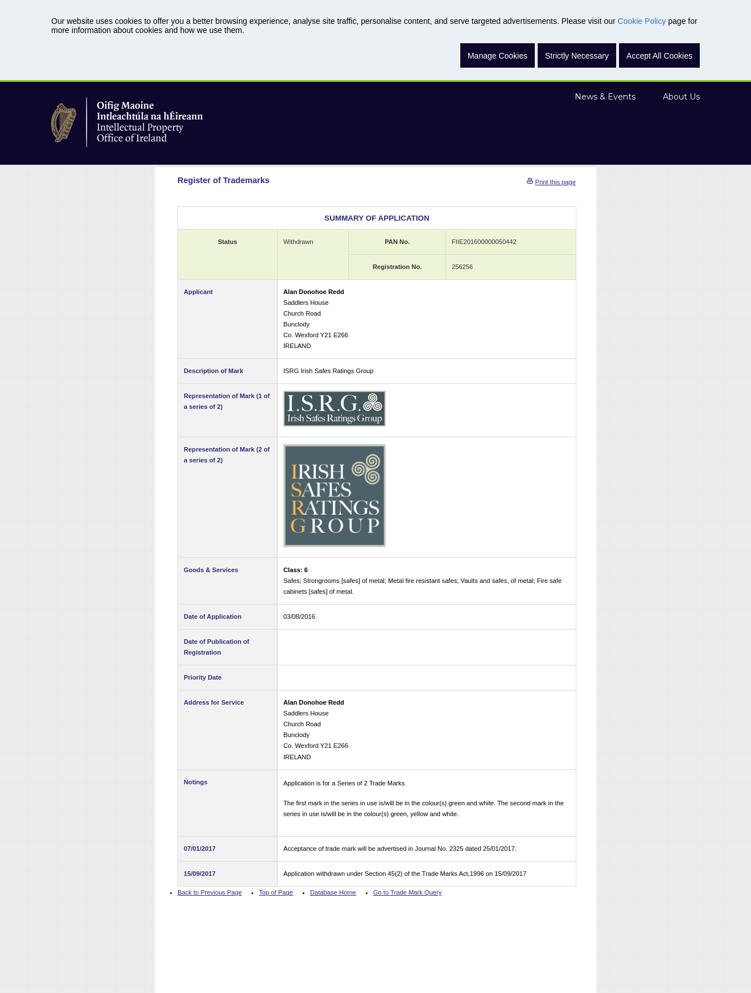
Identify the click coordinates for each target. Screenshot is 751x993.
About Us (681, 97)
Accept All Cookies (659, 55)
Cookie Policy (642, 21)
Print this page (555, 182)
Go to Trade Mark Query (407, 892)
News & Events (605, 97)
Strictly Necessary (577, 55)
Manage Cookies (497, 55)
